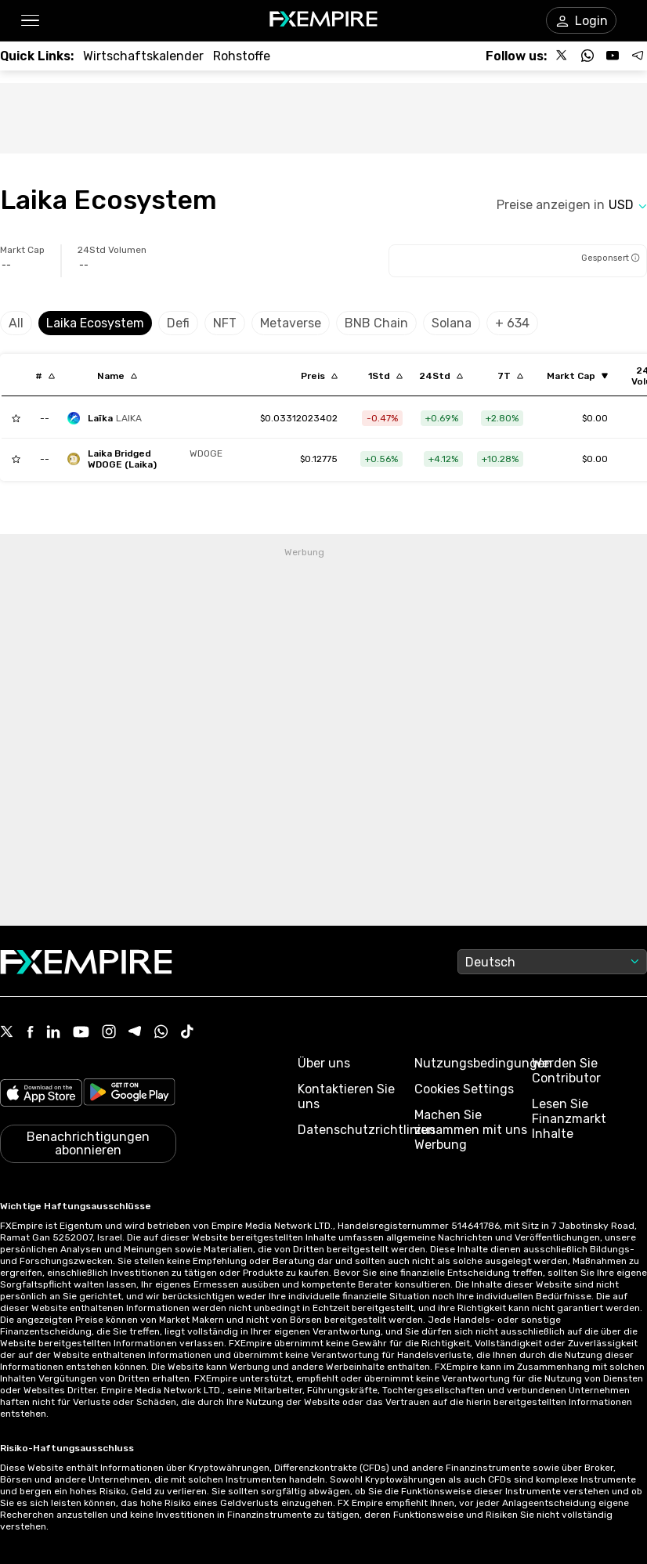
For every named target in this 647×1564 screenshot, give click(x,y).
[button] (29, 21)
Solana (452, 323)
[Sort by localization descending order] (117, 375)
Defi (178, 323)
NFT (225, 323)
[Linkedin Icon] (53, 1033)
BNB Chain (376, 323)
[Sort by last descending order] (319, 375)
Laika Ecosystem (95, 323)
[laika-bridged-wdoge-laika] (148, 459)
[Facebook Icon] (30, 1033)
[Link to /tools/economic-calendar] (143, 56)
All (16, 323)
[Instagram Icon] (109, 1033)
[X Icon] (7, 1033)
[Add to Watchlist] (16, 418)
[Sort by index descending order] (45, 375)
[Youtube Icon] (81, 1033)
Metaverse (290, 323)
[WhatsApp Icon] (161, 1033)
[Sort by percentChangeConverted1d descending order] (441, 375)
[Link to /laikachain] (299, 418)
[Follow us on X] (562, 55)
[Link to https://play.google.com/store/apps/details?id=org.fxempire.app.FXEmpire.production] (129, 1094)
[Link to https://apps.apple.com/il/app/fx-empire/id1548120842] (41, 1094)
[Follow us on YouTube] (612, 55)
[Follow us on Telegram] (637, 55)
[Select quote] (628, 204)
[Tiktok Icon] (187, 1033)
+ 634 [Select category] (512, 323)
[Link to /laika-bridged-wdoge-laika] (319, 458)
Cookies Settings (464, 1089)
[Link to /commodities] (241, 56)
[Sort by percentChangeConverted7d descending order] (510, 375)
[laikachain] (108, 418)
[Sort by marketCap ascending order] (577, 375)
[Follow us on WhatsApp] (587, 55)
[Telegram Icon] (135, 1033)
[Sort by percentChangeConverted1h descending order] (385, 375)
